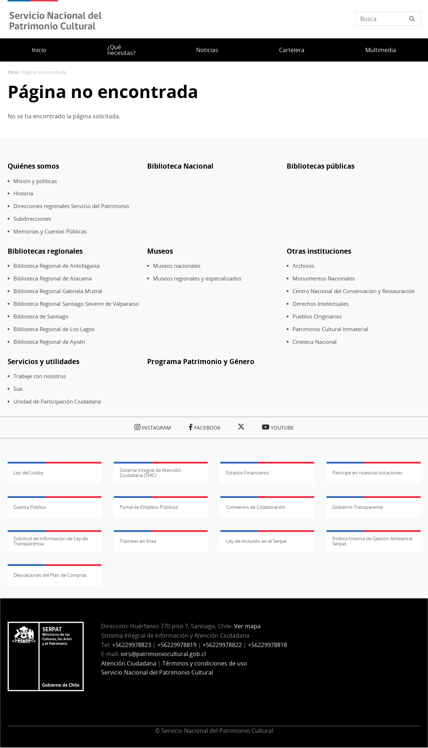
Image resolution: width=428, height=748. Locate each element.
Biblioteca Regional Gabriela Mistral (57, 291)
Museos (160, 250)
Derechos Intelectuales (320, 303)
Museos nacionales (176, 265)
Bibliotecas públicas (320, 165)
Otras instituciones (319, 250)
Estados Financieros (247, 472)
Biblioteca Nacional (180, 165)
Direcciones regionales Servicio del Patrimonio (71, 206)
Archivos (303, 265)
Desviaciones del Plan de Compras (50, 575)
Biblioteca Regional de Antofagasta (56, 265)
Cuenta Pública (29, 507)
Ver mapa (247, 626)
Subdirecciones (32, 218)
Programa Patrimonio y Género (200, 361)
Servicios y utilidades (43, 361)
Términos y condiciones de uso (204, 663)
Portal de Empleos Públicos (149, 507)
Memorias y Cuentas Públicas (50, 231)
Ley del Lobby (28, 472)
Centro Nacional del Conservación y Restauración (353, 291)
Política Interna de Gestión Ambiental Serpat (372, 541)
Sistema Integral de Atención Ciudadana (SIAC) (150, 472)
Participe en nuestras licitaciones (367, 472)
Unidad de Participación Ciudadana (57, 401)
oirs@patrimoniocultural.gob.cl (163, 654)
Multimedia (380, 50)
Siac (18, 388)
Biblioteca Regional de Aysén (49, 341)
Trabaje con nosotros (39, 376)
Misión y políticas (35, 181)
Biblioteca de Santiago (40, 316)
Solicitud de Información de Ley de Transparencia (50, 541)
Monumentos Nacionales (323, 278)
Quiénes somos (33, 165)
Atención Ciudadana (128, 663)
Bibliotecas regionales (45, 250)
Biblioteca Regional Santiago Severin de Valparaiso (76, 303)
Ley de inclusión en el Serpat (256, 541)
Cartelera (291, 50)
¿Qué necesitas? (121, 50)
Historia (23, 193)
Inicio (39, 50)
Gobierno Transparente (357, 507)
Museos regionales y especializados (197, 278)
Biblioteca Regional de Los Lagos (54, 329)
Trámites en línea (138, 541)
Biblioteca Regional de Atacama (52, 278)
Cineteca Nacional (314, 341)
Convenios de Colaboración (255, 507)
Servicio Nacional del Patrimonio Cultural (157, 672)
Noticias (207, 50)
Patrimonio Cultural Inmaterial (330, 329)
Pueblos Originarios (317, 316)
